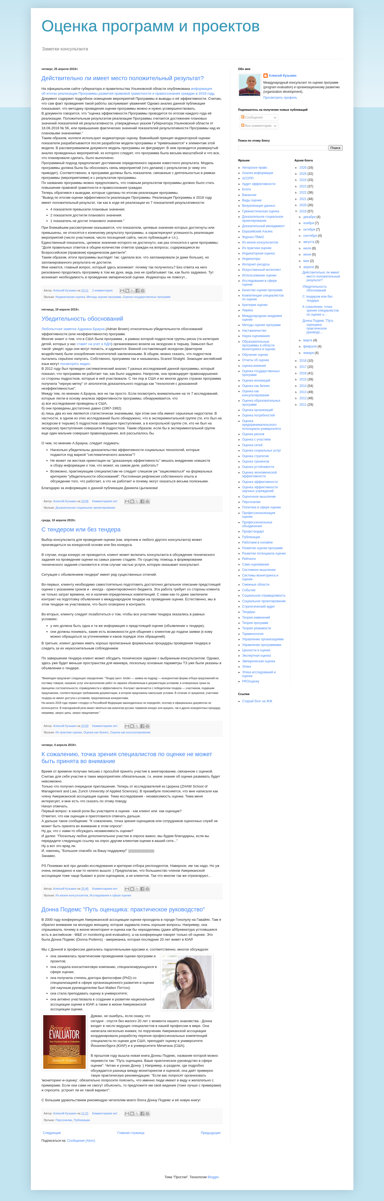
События (249, 590)
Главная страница (130, 1133)
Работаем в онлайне (257, 542)
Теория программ (255, 623)
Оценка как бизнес (96, 732)
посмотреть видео (75, 364)
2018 (303, 361)
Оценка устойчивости (258, 467)
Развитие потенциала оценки (264, 553)
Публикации (82, 1120)
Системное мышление (259, 570)
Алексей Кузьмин (282, 75)
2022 (303, 192)
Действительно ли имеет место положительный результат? (123, 78)
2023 (303, 186)
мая (306, 261)
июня (307, 254)
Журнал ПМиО (253, 237)
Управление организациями (263, 639)
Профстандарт (253, 531)
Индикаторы (251, 259)
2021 (303, 199)
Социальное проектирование (264, 601)
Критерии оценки (254, 305)
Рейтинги (249, 559)
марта (308, 340)
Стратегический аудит (258, 606)
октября (309, 229)
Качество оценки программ (262, 290)
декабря (309, 217)
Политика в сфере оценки (261, 507)
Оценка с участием (256, 439)
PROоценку (250, 681)
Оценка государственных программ (147, 296)
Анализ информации (257, 173)
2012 (303, 398)
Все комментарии (256, 126)
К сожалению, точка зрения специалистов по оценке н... (320, 310)
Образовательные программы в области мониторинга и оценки (258, 345)
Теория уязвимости (256, 628)
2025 (303, 174)
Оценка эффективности (260, 482)
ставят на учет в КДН (94, 344)
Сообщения (252, 117)
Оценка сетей (252, 445)
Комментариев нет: (105, 501)
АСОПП (248, 178)
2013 (303, 392)
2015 (303, 379)
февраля (310, 346)
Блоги (246, 189)
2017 (303, 367)
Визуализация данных (258, 206)
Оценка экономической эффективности (259, 474)
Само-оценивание (255, 564)
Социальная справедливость (264, 595)
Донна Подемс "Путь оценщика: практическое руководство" (123, 909)
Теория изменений (256, 617)
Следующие (52, 1133)
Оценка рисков (253, 434)
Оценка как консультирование (130, 732)
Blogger (213, 1177)
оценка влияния (254, 366)
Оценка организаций (257, 410)
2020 (303, 205)
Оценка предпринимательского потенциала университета (261, 425)
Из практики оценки (69, 732)
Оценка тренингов (255, 461)
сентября (310, 236)
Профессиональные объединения (257, 524)
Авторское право (254, 167)
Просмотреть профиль (280, 97)
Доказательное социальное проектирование (85, 507)
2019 (303, 211)
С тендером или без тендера (81, 529)
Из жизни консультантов (72, 895)
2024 (303, 180)
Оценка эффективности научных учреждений (260, 489)
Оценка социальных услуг (261, 450)
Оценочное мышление (259, 496)
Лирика (247, 310)
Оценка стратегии (255, 456)
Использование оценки (259, 275)
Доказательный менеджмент (263, 226)
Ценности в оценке (256, 650)
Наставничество (254, 330)
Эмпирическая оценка (258, 661)
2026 (303, 167)
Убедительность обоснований (82, 318)
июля (307, 248)
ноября (309, 223)
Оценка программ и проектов (151, 26)
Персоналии (64, 1120)
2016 (303, 373)
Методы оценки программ (103, 296)
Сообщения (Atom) (81, 1141)
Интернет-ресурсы (256, 264)
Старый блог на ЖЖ (257, 701)
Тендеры (248, 612)
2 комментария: (103, 290)
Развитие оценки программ (262, 548)
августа (309, 242)
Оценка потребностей (258, 415)
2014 (303, 386)
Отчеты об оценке (255, 360)
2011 (303, 405)
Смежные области (256, 584)
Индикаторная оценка (70, 296)
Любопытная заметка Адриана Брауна (73, 329)
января (308, 353)
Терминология (252, 634)
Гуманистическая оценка (260, 211)
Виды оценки (252, 200)
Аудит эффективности (259, 184)
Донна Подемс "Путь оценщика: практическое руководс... (317, 326)
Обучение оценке (255, 355)
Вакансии (249, 195)
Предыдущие (211, 1133)
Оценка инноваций (256, 380)
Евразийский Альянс (257, 231)
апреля (309, 267)
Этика (246, 666)
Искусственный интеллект (261, 270)
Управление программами (261, 645)
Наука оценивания (256, 336)
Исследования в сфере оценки (110, 895)
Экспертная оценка (256, 655)
